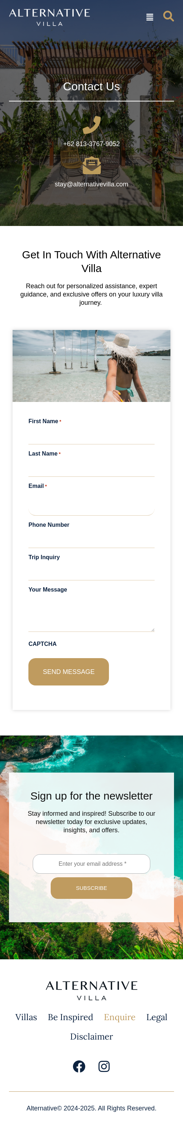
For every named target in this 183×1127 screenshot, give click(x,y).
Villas (26, 1017)
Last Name (44, 454)
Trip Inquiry (44, 557)
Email (37, 486)
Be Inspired (70, 1017)
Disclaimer (91, 1036)
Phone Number (48, 525)
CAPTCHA (42, 644)
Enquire (120, 1017)
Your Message (47, 590)
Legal (157, 1017)
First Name (44, 421)
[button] (149, 17)
